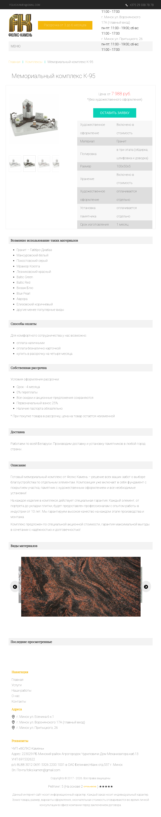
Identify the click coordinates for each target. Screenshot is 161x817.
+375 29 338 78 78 (140, 5)
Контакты (19, 701)
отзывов (90, 786)
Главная (17, 680)
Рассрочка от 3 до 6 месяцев (65, 25)
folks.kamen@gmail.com (24, 5)
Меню (16, 46)
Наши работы (21, 690)
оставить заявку (114, 113)
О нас (16, 696)
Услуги (17, 685)
